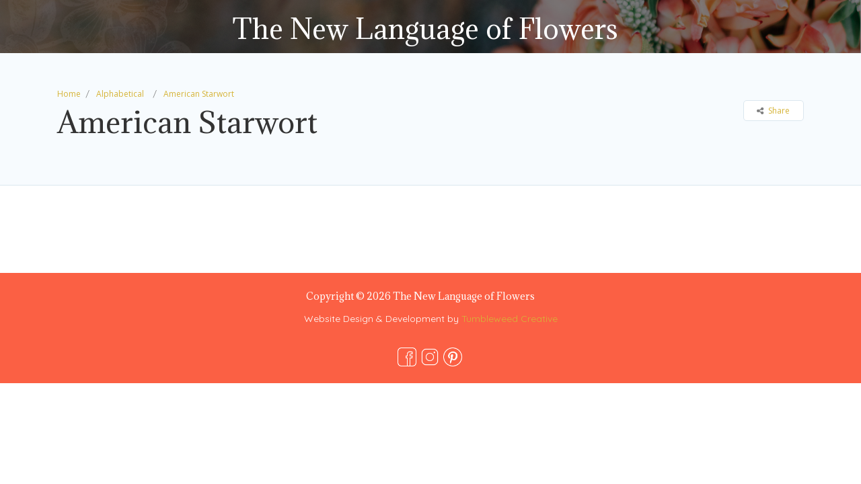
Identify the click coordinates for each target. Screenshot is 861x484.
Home (69, 93)
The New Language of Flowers (425, 28)
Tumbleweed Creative (509, 319)
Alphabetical (120, 93)
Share (773, 110)
